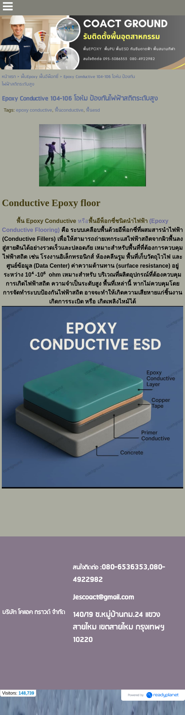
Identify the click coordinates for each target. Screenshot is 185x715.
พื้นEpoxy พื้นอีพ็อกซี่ (39, 77)
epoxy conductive (34, 110)
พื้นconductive (69, 110)
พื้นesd (93, 110)
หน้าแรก (9, 77)
